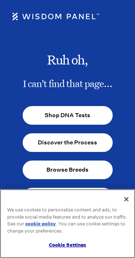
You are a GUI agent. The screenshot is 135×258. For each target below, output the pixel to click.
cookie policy (40, 224)
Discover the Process (67, 142)
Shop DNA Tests (67, 115)
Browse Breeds (67, 169)
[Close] (126, 199)
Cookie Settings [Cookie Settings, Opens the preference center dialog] (67, 245)
